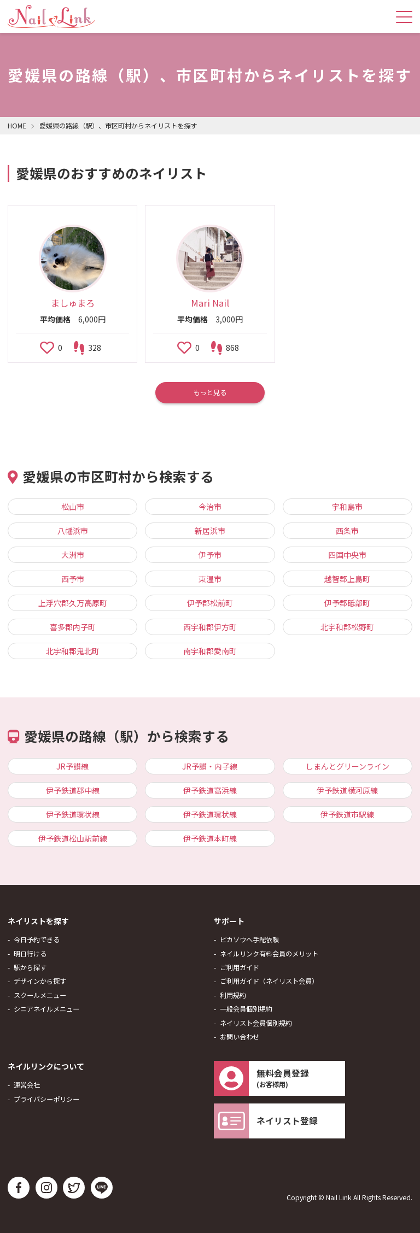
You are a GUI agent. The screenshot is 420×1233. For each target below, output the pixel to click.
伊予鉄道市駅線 (347, 814)
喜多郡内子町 (73, 626)
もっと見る (210, 392)
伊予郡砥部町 (347, 602)
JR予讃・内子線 (209, 766)
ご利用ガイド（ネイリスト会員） (269, 981)
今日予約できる (37, 939)
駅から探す (30, 967)
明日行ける (30, 954)
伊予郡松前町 (210, 602)
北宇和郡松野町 (347, 626)
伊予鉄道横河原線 (347, 790)
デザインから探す (40, 981)
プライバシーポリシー (46, 1099)
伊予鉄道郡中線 (73, 790)
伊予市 (210, 554)
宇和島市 (347, 506)
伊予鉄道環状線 (73, 814)
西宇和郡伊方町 (210, 626)
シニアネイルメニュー (46, 1009)
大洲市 (72, 554)
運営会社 (27, 1085)
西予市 (72, 578)
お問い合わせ (239, 1037)
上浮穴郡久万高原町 (72, 602)
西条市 (347, 530)
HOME (17, 126)
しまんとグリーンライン (347, 766)
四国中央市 (347, 554)
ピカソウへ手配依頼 (249, 939)
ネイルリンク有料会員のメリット (269, 954)
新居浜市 (210, 530)
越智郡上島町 (347, 578)
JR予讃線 (72, 766)
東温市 (210, 578)
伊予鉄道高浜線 (210, 790)
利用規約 (233, 995)
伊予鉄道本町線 (210, 838)
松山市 (72, 506)
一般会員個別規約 (246, 1009)
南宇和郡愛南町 (210, 650)
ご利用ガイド (239, 967)
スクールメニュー (40, 995)
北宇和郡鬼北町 (73, 650)
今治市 (210, 506)
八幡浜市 (72, 530)
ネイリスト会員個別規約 (256, 1023)
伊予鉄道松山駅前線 (72, 838)
